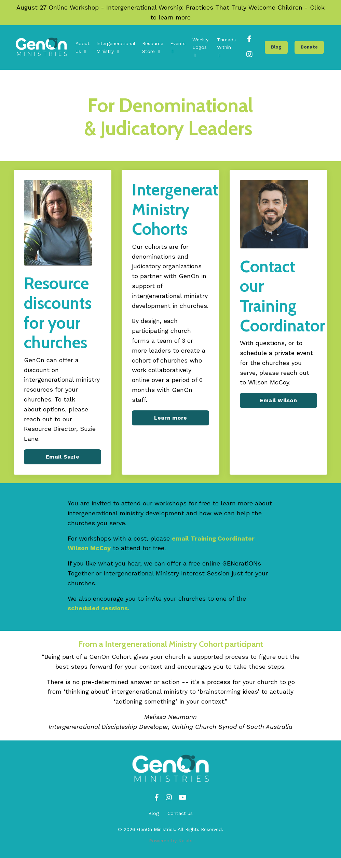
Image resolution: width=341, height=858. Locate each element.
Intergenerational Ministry (115, 47)
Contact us (180, 813)
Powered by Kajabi (170, 840)
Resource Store (152, 47)
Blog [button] (276, 47)
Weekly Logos (200, 47)
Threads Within (226, 47)
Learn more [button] (170, 417)
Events (178, 47)
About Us (83, 47)
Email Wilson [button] (278, 400)
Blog (153, 813)
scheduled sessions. (98, 608)
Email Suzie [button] (62, 456)
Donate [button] (309, 47)
